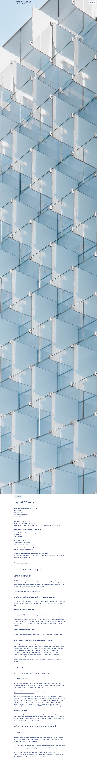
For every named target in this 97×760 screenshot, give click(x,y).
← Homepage (19, 497)
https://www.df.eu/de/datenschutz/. (24, 693)
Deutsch (92, 2)
